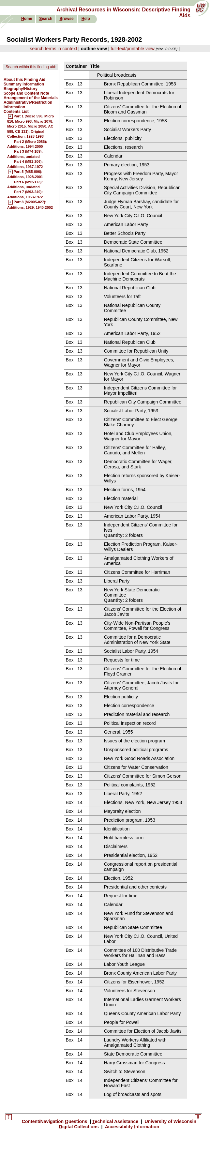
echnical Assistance (116, 1121)
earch (45, 18)
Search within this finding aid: (31, 67)
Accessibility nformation (131, 1126)
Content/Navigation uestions (55, 1121)
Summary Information (24, 84)
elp (86, 18)
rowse (66, 18)
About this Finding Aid (24, 79)
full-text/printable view (133, 48)
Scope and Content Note (26, 93)
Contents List (16, 111)
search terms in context (53, 48)
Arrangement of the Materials (31, 98)
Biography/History (21, 88)
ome (26, 18)
